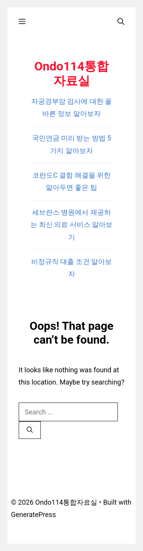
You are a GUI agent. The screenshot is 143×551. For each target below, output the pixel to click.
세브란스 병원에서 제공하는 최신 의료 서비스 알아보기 (72, 224)
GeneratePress (33, 514)
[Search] (30, 430)
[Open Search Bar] (121, 21)
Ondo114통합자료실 (71, 73)
